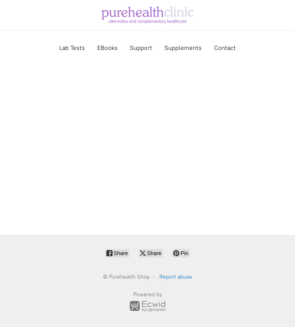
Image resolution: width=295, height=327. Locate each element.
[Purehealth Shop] (147, 15)
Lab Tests (72, 47)
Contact (225, 47)
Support (141, 47)
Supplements (183, 47)
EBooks (107, 47)
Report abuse (175, 277)
